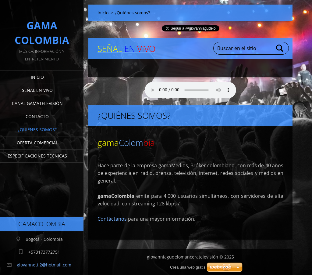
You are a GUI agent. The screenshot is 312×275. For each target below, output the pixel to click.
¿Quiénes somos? (37, 129)
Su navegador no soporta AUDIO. (190, 90)
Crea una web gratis (187, 267)
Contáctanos (112, 218)
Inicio (37, 77)
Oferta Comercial (37, 143)
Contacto (37, 116)
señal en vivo (37, 90)
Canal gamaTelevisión (37, 103)
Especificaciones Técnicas (37, 156)
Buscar (280, 48)
